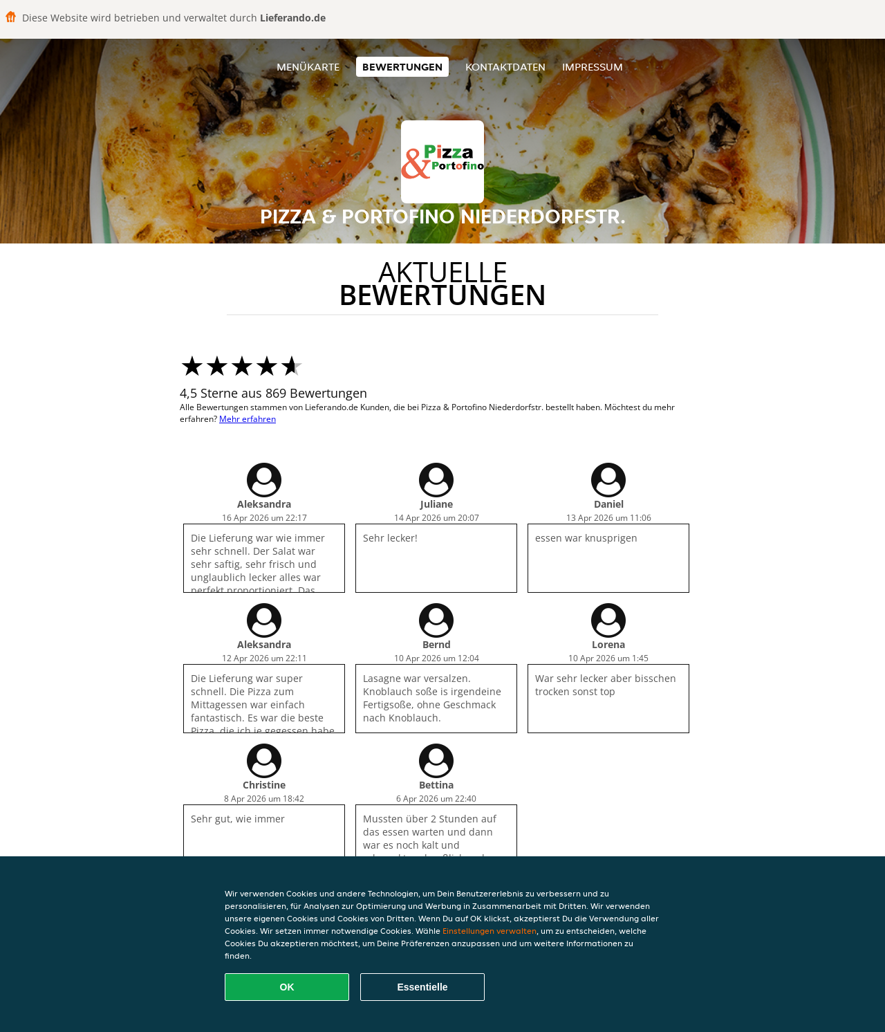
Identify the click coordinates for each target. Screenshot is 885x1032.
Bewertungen (402, 66)
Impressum (592, 66)
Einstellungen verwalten (489, 930)
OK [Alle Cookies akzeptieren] (287, 987)
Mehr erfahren (247, 419)
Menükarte (308, 66)
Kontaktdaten (505, 66)
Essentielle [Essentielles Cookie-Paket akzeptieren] (422, 987)
